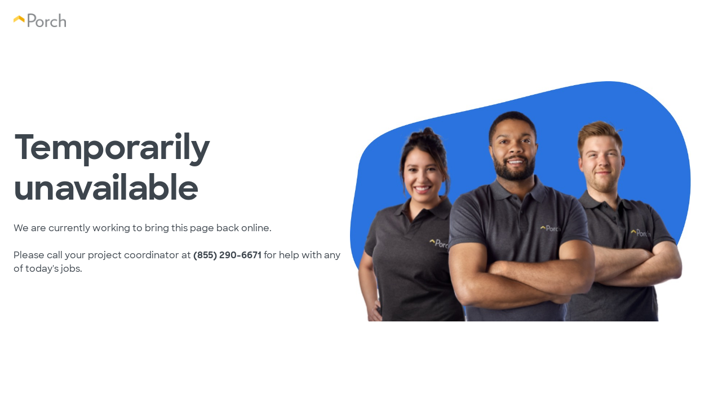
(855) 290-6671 (227, 255)
